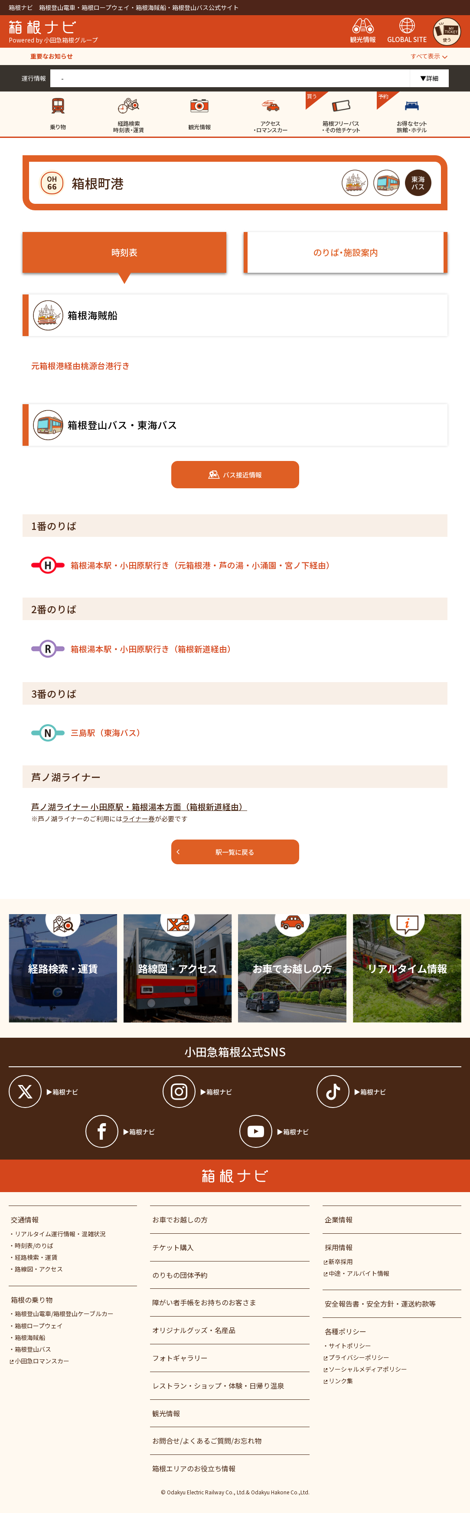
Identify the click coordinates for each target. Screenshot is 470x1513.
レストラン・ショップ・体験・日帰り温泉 (218, 1385)
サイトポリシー (350, 1345)
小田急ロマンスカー (39, 1360)
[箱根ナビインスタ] (235, 1091)
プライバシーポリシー (356, 1357)
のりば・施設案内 (345, 252)
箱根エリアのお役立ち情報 (193, 1468)
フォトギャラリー (180, 1358)
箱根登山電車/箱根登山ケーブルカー (64, 1313)
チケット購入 (173, 1247)
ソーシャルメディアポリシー (365, 1369)
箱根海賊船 (30, 1337)
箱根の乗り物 (31, 1299)
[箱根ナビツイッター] (81, 1091)
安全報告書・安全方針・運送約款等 (380, 1303)
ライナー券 (138, 818)
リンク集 (338, 1380)
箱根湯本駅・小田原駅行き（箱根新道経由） (133, 649)
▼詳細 (429, 78)
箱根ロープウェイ (39, 1325)
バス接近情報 (235, 474)
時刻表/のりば (34, 1245)
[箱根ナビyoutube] (311, 1131)
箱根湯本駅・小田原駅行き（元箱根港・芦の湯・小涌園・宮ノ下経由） (182, 565)
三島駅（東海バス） (88, 733)
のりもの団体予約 (180, 1275)
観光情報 (166, 1413)
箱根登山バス (33, 1349)
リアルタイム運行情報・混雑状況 (60, 1233)
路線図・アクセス (39, 1269)
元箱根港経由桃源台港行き (80, 365)
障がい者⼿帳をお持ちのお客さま (204, 1302)
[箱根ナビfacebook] (157, 1131)
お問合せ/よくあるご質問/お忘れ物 (206, 1440)
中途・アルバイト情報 (356, 1273)
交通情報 (25, 1219)
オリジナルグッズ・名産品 (193, 1330)
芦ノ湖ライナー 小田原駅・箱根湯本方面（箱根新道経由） (139, 806)
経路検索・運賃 (36, 1257)
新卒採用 (338, 1261)
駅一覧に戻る (215, 851)
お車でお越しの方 (180, 1219)
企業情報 (338, 1219)
